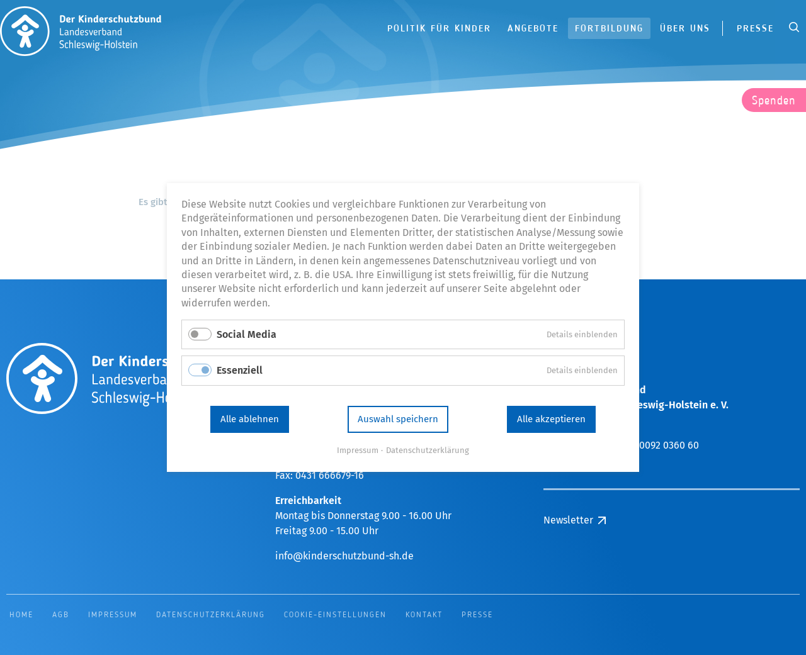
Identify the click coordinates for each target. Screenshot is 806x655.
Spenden (774, 101)
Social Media (246, 334)
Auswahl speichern (398, 419)
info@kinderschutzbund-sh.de (344, 556)
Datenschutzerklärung (427, 450)
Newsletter (568, 520)
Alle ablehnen (249, 419)
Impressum (357, 450)
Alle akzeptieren (551, 419)
